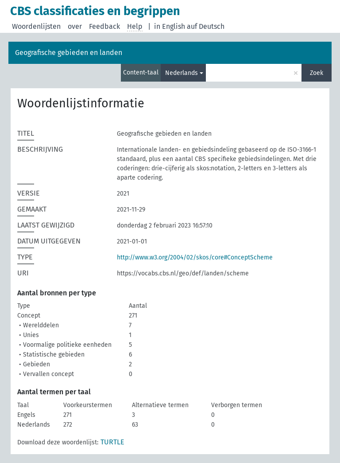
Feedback (104, 26)
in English (169, 26)
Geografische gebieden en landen (68, 52)
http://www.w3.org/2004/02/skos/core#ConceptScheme (195, 257)
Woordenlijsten (36, 26)
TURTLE (112, 442)
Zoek (316, 73)
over (75, 26)
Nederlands (181, 73)
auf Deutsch (205, 26)
